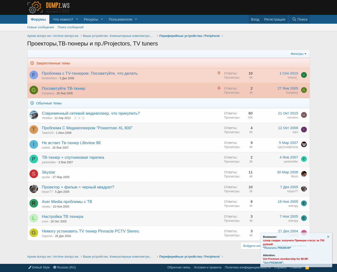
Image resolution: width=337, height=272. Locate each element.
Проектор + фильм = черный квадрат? (78, 187)
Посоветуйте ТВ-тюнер (64, 88)
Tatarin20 (48, 133)
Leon (45, 221)
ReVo (294, 176)
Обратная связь (178, 267)
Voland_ (293, 77)
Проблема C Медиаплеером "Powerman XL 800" (87, 128)
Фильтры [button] (297, 54)
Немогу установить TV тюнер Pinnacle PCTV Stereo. (91, 231)
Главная (296, 267)
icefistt (46, 147)
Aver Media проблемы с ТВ (67, 201)
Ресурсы (91, 19)
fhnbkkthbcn (49, 78)
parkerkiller (49, 162)
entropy (293, 206)
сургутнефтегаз (288, 147)
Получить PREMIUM (277, 247)
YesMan (47, 118)
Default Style (39, 267)
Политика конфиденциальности (248, 267)
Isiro (295, 132)
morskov (292, 117)
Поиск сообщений (71, 27)
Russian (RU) (64, 267)
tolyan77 (47, 191)
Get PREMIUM (273, 262)
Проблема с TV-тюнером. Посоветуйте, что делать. (90, 73)
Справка (280, 267)
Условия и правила (207, 267)
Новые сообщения (40, 27)
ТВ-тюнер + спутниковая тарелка (73, 157)
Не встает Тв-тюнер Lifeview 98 (71, 143)
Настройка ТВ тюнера (62, 216)
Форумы (38, 19)
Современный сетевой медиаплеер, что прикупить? (91, 113)
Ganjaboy (48, 93)
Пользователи (120, 19)
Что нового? (63, 19)
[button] (77, 19)
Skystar (49, 172)
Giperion (47, 236)
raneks (46, 206)
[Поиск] (299, 19)
